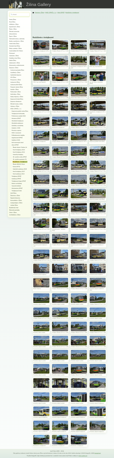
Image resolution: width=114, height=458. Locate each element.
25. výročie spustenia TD (19, 159)
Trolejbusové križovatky (18, 113)
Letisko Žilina (14, 205)
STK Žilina (13, 77)
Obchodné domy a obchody (16, 39)
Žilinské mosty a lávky (16, 104)
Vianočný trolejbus (18, 154)
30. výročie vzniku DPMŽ (19, 157)
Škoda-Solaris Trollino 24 (20, 147)
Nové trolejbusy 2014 (19, 150)
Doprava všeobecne (15, 101)
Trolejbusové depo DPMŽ (19, 181)
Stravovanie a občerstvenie (16, 65)
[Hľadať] (20, 14)
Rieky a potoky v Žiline (15, 48)
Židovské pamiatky (14, 210)
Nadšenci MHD (16, 140)
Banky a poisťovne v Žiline (16, 41)
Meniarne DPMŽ (16, 118)
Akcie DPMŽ (15, 145)
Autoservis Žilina (15, 82)
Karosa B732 (16, 166)
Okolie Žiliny (12, 60)
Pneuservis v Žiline (15, 80)
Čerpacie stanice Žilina (16, 87)
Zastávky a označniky (17, 125)
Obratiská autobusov (17, 123)
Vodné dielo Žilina (14, 43)
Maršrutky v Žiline (15, 94)
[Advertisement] (69, 23)
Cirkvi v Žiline (13, 212)
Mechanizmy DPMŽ (17, 188)
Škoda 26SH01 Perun (19, 164)
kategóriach (97, 453)
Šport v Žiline (13, 36)
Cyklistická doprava (15, 75)
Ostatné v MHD (16, 128)
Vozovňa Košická (16, 186)
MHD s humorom (16, 133)
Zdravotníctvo (13, 34)
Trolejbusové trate (17, 191)
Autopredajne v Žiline (16, 203)
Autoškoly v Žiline (15, 72)
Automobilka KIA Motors (16, 51)
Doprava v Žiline (13, 68)
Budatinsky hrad (13, 207)
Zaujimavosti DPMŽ (17, 138)
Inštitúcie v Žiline (14, 24)
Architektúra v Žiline (14, 215)
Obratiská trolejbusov (17, 121)
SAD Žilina (13, 193)
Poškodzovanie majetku (18, 135)
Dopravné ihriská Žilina (16, 99)
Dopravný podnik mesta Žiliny (20, 111)
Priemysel (12, 53)
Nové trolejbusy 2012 (19, 152)
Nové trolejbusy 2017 (19, 171)
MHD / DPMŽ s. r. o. (15, 109)
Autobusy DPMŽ (16, 179)
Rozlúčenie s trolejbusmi (20, 162)
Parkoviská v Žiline (15, 92)
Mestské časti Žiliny (14, 46)
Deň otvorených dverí (17, 142)
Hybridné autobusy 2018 (20, 169)
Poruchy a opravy (16, 130)
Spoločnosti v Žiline (14, 27)
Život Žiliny (12, 22)
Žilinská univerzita (14, 31)
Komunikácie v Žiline (16, 200)
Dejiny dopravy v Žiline (16, 96)
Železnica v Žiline (15, 195)
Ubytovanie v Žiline (14, 63)
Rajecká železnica (15, 198)
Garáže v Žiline (14, 89)
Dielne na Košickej (17, 183)
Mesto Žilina (12, 19)
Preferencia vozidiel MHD (19, 116)
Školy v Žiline (13, 29)
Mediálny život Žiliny (15, 58)
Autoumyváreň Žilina (16, 84)
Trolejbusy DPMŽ (16, 176)
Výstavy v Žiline (14, 106)
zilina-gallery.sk (83, 456)
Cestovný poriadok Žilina (17, 70)
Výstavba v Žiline (14, 56)
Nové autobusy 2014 (18, 174)
